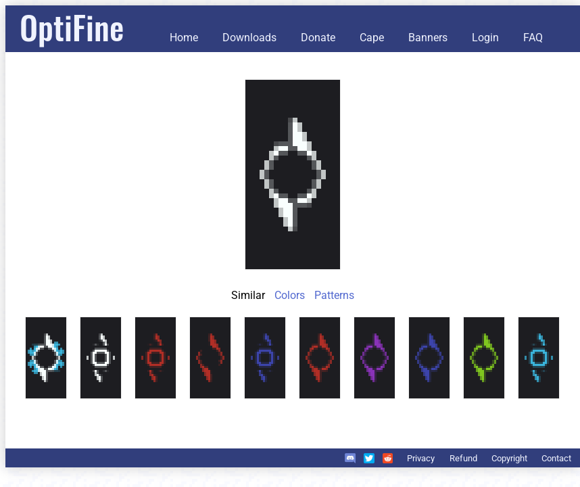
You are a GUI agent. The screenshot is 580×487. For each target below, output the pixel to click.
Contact (556, 458)
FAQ (533, 37)
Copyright (509, 458)
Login (485, 37)
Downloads (249, 37)
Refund (463, 458)
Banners (428, 37)
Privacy (421, 458)
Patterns (334, 295)
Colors (289, 295)
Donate (318, 37)
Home (184, 37)
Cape (372, 37)
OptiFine (72, 27)
